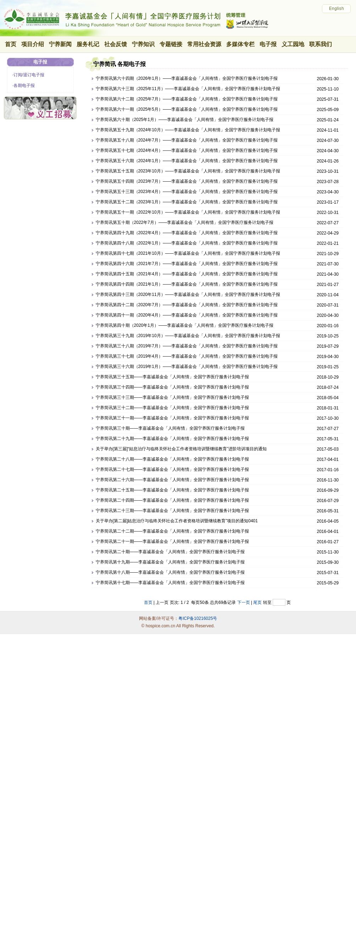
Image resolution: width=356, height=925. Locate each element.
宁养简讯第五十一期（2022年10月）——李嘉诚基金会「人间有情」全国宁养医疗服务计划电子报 (188, 212)
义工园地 (293, 44)
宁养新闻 (60, 44)
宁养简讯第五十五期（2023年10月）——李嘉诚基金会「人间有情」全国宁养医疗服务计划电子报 (188, 171)
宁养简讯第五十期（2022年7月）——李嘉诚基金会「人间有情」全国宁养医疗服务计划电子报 (184, 222)
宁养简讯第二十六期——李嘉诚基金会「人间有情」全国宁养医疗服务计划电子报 (172, 479)
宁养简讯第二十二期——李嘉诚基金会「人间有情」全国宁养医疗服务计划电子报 (172, 531)
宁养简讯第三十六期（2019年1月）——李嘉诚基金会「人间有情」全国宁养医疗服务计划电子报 (187, 366)
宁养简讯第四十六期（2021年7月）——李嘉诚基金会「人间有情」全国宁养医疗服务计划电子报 (187, 263)
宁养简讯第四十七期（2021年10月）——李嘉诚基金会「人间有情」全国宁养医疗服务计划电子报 (188, 253)
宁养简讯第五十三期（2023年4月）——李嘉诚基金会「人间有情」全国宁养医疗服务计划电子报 (187, 191)
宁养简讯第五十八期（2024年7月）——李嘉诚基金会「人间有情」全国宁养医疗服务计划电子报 (187, 140)
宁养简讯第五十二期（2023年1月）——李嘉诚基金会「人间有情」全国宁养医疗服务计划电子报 (187, 201)
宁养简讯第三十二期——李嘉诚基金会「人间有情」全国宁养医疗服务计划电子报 (172, 407)
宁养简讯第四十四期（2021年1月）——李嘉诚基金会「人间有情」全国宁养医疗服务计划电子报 (187, 284)
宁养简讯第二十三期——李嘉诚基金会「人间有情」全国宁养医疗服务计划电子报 (172, 510)
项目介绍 (32, 44)
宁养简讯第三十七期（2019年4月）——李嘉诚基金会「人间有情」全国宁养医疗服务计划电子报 (187, 356)
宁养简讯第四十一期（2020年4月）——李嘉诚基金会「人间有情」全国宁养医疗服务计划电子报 (187, 315)
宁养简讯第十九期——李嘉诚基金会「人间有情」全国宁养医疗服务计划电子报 (170, 562)
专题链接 (171, 44)
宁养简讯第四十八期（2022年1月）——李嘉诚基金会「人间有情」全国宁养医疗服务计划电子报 (187, 243)
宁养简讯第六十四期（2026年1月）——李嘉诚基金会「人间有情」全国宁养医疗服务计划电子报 (187, 78)
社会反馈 (115, 44)
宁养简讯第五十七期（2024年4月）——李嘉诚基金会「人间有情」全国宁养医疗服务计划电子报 (187, 150)
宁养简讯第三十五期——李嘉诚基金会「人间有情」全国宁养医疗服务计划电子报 (172, 376)
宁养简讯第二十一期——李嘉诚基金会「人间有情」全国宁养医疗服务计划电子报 (172, 541)
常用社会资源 (204, 44)
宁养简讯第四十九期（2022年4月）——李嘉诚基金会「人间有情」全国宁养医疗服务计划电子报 (187, 232)
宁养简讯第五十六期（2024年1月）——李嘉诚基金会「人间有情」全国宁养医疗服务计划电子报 (187, 160)
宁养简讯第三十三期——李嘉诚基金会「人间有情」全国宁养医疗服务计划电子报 (172, 397)
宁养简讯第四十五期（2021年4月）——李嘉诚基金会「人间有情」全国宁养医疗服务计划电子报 (187, 273)
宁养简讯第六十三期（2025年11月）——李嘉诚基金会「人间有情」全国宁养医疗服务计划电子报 (188, 88)
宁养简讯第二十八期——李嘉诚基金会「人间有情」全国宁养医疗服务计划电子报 (172, 459)
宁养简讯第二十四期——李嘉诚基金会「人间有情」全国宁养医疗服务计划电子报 (172, 500)
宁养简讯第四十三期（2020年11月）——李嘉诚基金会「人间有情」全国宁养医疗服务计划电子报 (188, 294)
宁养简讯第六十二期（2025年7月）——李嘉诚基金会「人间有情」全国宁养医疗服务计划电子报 (187, 99)
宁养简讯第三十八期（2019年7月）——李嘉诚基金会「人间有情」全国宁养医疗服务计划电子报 (187, 345)
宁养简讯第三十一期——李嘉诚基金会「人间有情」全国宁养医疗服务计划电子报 (172, 417)
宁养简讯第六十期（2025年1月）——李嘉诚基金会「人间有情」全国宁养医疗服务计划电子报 (184, 119)
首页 (10, 44)
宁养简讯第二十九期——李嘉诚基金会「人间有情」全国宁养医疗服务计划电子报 (172, 438)
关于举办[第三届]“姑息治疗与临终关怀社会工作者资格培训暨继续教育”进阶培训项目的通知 (181, 448)
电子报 (268, 44)
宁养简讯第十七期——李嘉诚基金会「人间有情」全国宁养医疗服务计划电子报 (170, 582)
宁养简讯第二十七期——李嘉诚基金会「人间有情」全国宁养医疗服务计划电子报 (172, 469)
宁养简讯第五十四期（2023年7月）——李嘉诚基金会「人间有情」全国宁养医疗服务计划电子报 (187, 181)
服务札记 (88, 44)
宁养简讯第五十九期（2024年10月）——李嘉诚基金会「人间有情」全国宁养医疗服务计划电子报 (188, 129)
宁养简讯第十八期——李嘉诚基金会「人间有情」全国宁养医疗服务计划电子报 (170, 572)
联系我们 (320, 44)
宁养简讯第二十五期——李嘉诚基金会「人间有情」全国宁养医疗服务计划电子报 (172, 490)
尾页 (257, 602)
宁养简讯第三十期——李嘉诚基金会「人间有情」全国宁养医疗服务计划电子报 (170, 428)
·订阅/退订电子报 (28, 74)
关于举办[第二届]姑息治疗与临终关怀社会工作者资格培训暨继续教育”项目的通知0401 (177, 520)
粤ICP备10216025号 (197, 618)
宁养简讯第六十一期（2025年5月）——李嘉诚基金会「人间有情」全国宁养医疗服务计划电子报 (187, 109)
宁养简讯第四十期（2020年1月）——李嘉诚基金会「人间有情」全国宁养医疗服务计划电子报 (184, 325)
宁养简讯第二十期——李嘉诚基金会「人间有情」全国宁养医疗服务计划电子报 (170, 551)
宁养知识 (143, 44)
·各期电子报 (23, 85)
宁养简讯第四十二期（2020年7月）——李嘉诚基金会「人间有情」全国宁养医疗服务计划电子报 (187, 304)
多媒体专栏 (240, 44)
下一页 (243, 602)
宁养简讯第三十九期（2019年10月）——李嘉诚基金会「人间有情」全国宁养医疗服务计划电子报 (188, 335)
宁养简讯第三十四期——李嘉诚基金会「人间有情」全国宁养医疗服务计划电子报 (172, 387)
